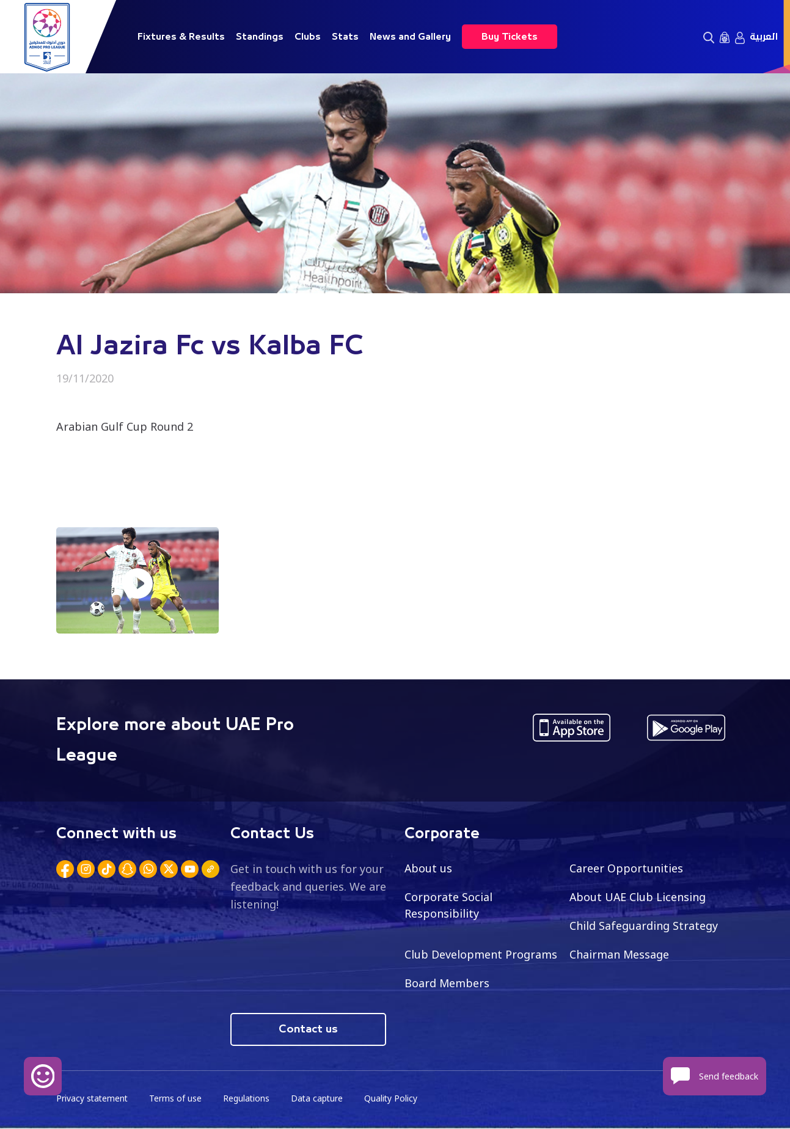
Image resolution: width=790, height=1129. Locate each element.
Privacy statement (93, 1099)
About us (428, 868)
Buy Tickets (509, 36)
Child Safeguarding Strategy (643, 925)
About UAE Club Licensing (638, 897)
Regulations (248, 1099)
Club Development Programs (480, 954)
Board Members (447, 983)
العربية (764, 36)
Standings (259, 36)
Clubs (307, 36)
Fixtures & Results (181, 36)
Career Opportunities (626, 868)
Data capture (319, 1099)
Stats (345, 36)
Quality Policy (395, 1099)
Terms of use (177, 1099)
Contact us (308, 1029)
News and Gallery (410, 36)
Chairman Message (619, 954)
